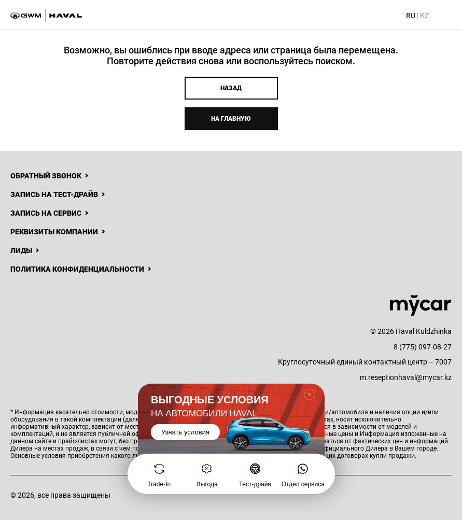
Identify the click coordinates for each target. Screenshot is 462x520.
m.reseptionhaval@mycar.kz (406, 377)
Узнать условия (185, 432)
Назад (231, 88)
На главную (231, 118)
